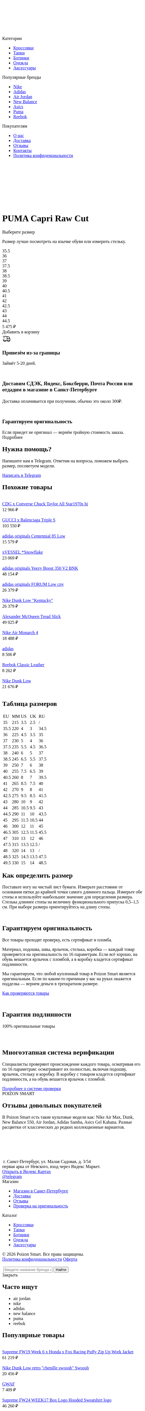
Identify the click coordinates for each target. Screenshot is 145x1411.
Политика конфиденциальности (43, 155)
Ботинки (21, 57)
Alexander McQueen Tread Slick (31, 616)
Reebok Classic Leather (23, 664)
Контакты (22, 150)
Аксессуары (24, 67)
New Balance (25, 101)
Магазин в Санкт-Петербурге (40, 1191)
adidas (8, 648)
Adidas (19, 91)
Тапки (19, 52)
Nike (17, 86)
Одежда (20, 62)
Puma (18, 111)
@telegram (12, 1176)
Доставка (22, 140)
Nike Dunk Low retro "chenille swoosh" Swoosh (45, 1368)
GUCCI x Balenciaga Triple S (28, 520)
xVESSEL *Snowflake (22, 552)
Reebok (20, 116)
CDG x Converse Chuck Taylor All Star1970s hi (45, 503)
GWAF (8, 1384)
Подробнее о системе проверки (31, 1088)
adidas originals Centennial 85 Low (33, 536)
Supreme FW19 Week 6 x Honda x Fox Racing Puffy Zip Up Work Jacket (67, 1351)
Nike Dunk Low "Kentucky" (27, 600)
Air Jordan (22, 96)
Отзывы (20, 145)
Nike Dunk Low (16, 680)
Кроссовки (23, 47)
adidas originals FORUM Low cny (33, 584)
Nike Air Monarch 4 (20, 632)
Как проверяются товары (25, 993)
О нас (18, 135)
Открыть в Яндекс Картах (26, 1171)
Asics (18, 106)
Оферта (70, 1259)
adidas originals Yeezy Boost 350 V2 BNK (40, 568)
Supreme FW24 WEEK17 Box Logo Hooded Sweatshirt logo (56, 1400)
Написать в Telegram (21, 475)
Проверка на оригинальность (40, 1206)
